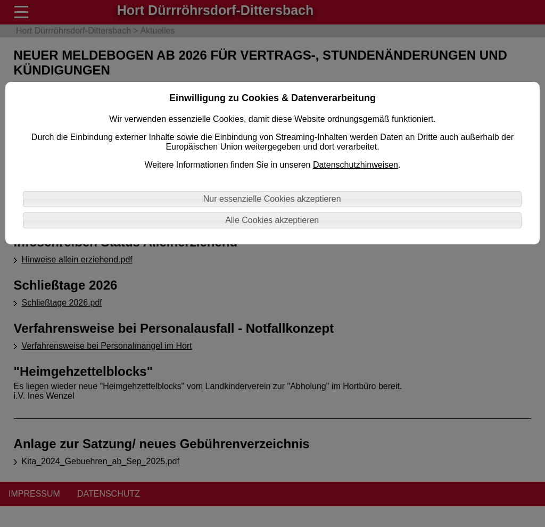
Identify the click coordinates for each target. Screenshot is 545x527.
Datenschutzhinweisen (355, 164)
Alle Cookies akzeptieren (272, 220)
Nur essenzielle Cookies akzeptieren (272, 198)
